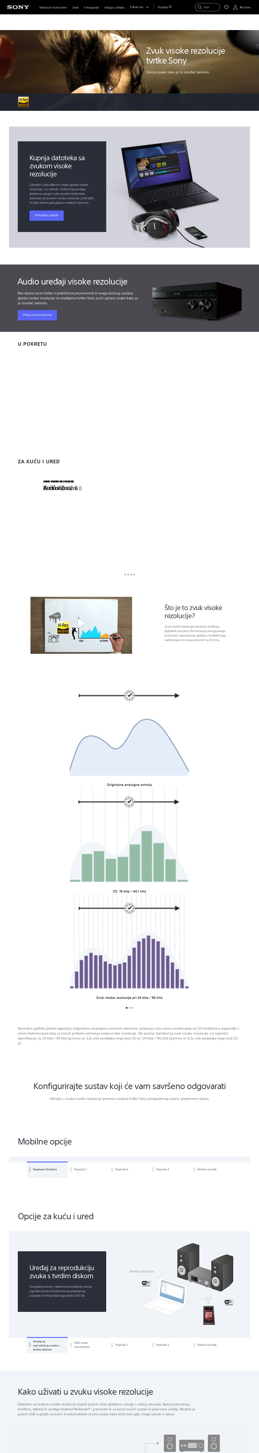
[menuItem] (165, 7)
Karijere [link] (190, 1413)
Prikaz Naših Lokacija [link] (43, 1391)
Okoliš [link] (189, 1394)
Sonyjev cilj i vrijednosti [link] (200, 1375)
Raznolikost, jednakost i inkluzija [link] (206, 1388)
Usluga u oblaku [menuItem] (114, 7)
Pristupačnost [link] (194, 1381)
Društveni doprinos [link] (198, 1400)
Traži (62, 1377)
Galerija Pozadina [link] (92, 1388)
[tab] (47, 882)
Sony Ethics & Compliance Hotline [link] (207, 1406)
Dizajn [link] (189, 1425)
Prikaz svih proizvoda (37, 315)
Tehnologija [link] (192, 1431)
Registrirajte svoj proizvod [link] (150, 1375)
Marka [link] (189, 1419)
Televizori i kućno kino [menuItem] (53, 7)
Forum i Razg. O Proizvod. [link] (98, 1381)
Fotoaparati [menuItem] (91, 7)
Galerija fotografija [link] (93, 1375)
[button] (81, 625)
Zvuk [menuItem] (75, 7)
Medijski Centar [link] (143, 1381)
